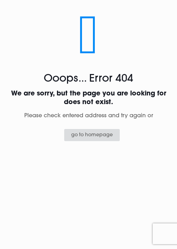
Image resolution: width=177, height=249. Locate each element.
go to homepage (92, 135)
